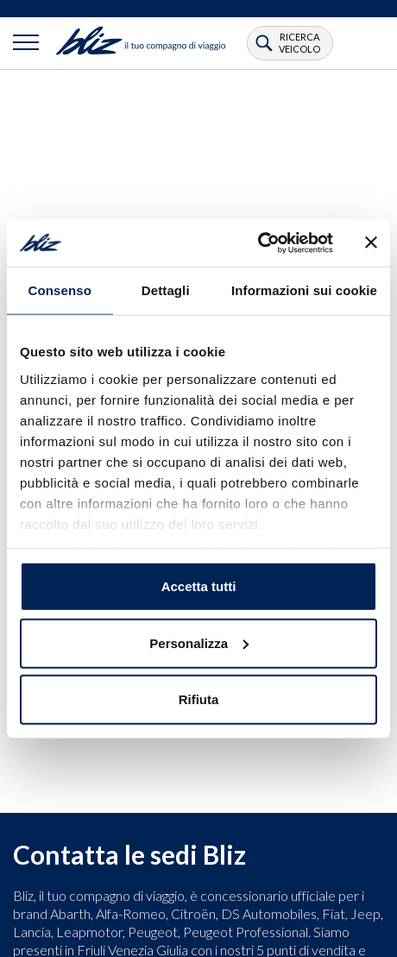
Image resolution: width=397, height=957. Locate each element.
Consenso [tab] (59, 290)
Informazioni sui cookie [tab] (304, 290)
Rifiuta (199, 699)
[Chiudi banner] (371, 242)
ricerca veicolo (299, 42)
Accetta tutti (198, 586)
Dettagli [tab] (166, 290)
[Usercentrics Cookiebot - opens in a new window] (257, 242)
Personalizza (199, 642)
